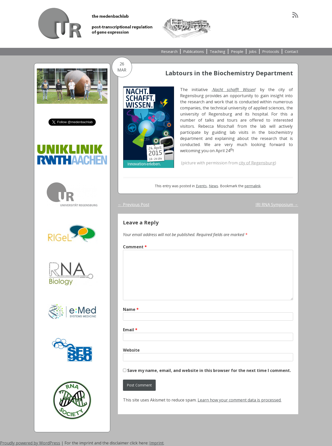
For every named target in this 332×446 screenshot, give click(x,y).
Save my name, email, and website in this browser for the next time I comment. (209, 370)
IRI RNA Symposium (277, 204)
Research (169, 51)
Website (131, 350)
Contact (291, 51)
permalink (253, 185)
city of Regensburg (257, 163)
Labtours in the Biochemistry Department (229, 73)
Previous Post (133, 204)
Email (130, 330)
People (237, 51)
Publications (193, 51)
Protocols (270, 51)
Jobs (253, 51)
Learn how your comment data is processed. (239, 400)
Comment (135, 247)
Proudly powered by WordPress (30, 443)
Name (131, 309)
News (213, 185)
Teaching (217, 51)
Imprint (156, 443)
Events (201, 185)
